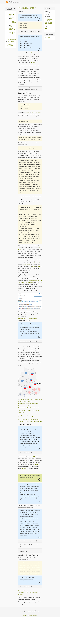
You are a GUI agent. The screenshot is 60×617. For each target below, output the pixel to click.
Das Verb (12, 17)
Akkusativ (35, 112)
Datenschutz (30, 615)
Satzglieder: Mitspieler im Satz (12, 30)
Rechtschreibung (12, 33)
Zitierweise (35, 615)
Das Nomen (31, 8)
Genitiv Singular (26, 264)
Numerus (14, 22)
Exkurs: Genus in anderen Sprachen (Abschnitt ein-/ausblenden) (28, 88)
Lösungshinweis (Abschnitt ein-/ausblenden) (30, 31)
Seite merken (48, 19)
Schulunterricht (11, 13)
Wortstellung (12, 32)
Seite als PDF (48, 21)
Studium (9, 36)
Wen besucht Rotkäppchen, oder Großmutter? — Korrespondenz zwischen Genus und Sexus (29, 592)
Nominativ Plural (38, 262)
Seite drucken (48, 22)
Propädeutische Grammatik (23, 7)
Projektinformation (49, 37)
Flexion (30, 79)
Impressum (25, 615)
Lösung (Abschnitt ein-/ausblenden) (28, 341)
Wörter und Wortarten (23, 8)
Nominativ (27, 112)
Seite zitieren (48, 23)
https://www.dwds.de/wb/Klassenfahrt (27, 318)
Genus (13, 21)
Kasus (13, 24)
